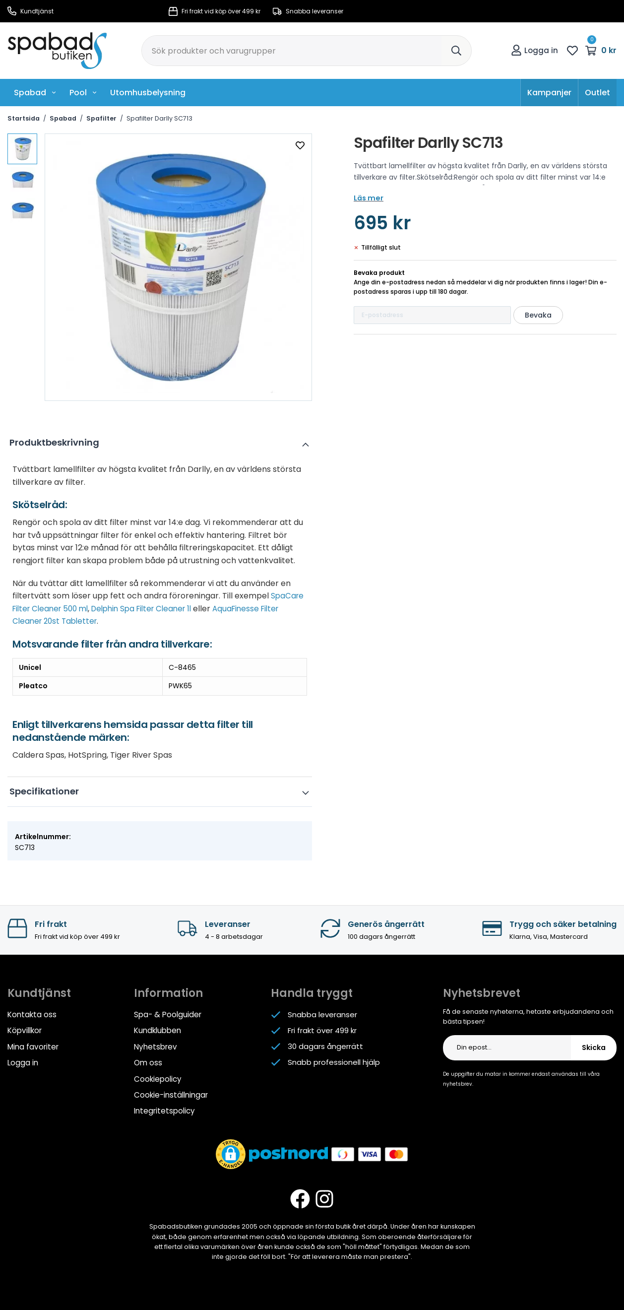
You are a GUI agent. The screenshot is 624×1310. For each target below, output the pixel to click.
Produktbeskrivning (57, 442)
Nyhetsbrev (155, 1046)
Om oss (148, 1062)
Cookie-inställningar (171, 1094)
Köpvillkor (24, 1030)
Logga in (534, 50)
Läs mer (368, 198)
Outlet (597, 92)
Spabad (35, 92)
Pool (83, 92)
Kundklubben (157, 1030)
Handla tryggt (312, 993)
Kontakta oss (32, 1014)
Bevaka (538, 315)
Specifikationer (47, 791)
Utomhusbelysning (148, 92)
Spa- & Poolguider (167, 1014)
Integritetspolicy (164, 1110)
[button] (231, 1153)
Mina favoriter (32, 1046)
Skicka (594, 1047)
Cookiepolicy (157, 1078)
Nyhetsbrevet (481, 993)
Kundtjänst (30, 11)
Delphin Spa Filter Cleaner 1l (152, 608)
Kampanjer (549, 92)
